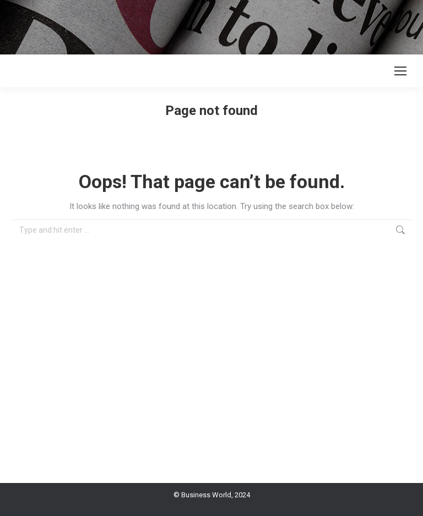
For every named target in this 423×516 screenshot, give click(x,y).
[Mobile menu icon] (400, 71)
